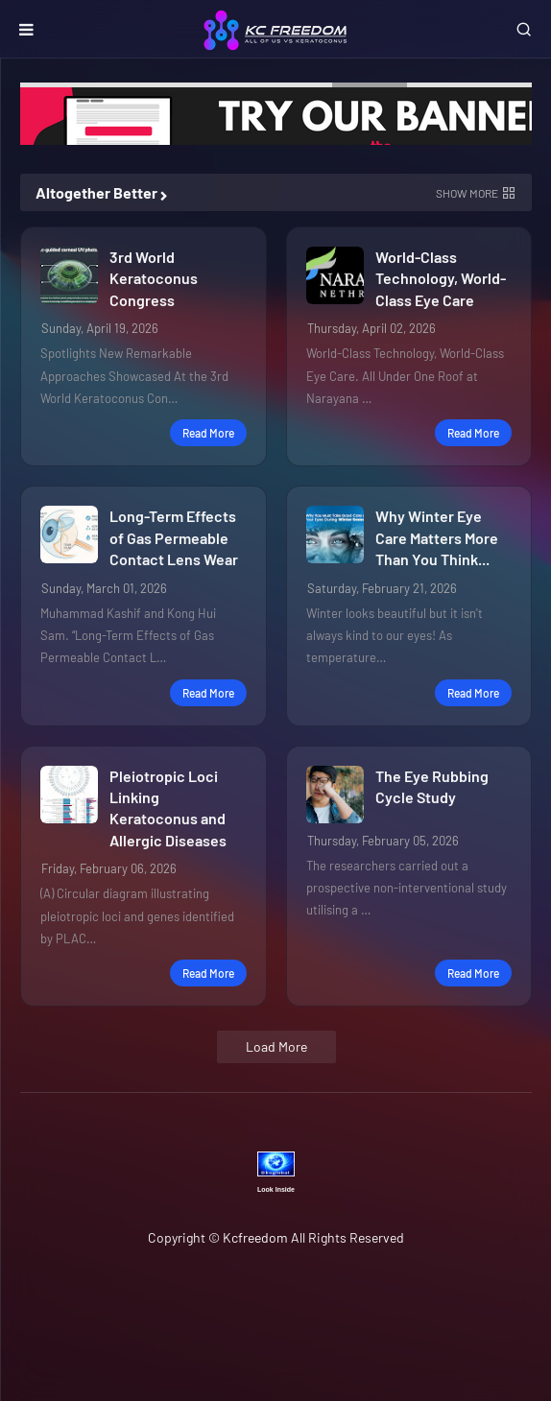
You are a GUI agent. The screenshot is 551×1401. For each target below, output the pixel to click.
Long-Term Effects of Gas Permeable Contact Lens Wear (173, 537)
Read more (208, 432)
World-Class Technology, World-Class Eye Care (440, 278)
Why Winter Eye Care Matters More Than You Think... (436, 537)
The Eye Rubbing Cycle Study (432, 786)
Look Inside (276, 1189)
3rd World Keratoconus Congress (153, 278)
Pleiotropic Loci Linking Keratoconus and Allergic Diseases (168, 808)
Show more (467, 193)
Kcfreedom (255, 1237)
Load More (276, 1046)
